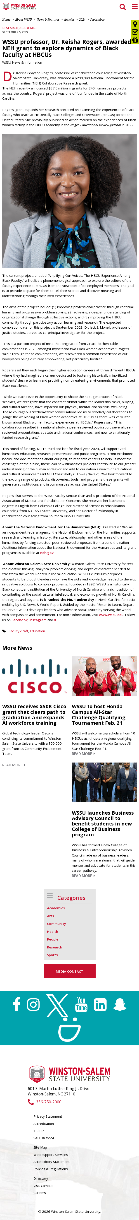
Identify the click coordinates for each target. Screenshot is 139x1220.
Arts (50, 916)
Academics (28, 28)
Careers (39, 1192)
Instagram (37, 620)
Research (10, 28)
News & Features (48, 19)
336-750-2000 (44, 1101)
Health (52, 931)
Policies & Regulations (50, 1169)
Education (37, 631)
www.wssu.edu (111, 614)
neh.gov (47, 552)
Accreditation (43, 1123)
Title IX (39, 1130)
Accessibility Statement (51, 1161)
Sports (52, 955)
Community (56, 923)
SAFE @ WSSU (44, 1138)
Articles (69, 19)
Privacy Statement (47, 1116)
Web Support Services (50, 1154)
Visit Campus (43, 1185)
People (52, 939)
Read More (14, 765)
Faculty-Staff (18, 631)
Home (6, 19)
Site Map (40, 1147)
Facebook (20, 620)
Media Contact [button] (69, 971)
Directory (40, 1178)
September (97, 19)
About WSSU (23, 19)
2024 (82, 19)
